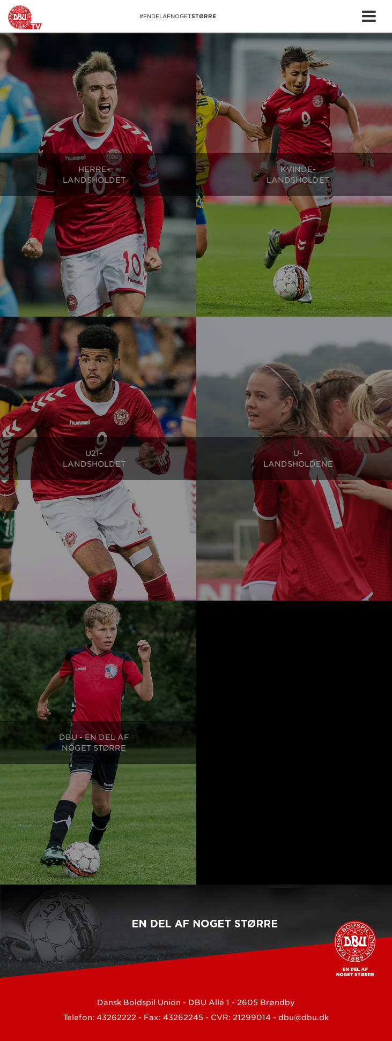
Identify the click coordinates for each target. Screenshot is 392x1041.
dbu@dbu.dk (303, 1017)
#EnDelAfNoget (112, 17)
